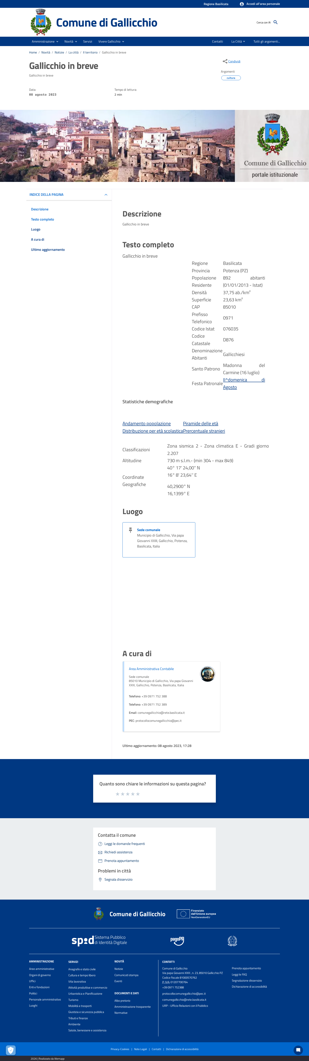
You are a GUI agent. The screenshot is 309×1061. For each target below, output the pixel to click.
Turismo (73, 1000)
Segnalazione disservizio (247, 980)
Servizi (73, 962)
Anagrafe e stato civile (82, 969)
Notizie (59, 52)
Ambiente (74, 1024)
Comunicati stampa (126, 975)
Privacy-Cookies (120, 1049)
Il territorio (90, 52)
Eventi (118, 981)
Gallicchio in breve (114, 52)
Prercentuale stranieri (204, 430)
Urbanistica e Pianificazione (85, 993)
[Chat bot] (298, 1050)
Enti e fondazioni (39, 987)
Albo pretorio (122, 1000)
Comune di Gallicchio (106, 22)
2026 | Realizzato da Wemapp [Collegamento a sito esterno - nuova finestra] (47, 1059)
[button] (259, 4)
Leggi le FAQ (239, 974)
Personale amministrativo (45, 999)
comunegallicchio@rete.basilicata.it (184, 999)
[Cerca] (275, 22)
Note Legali (140, 1049)
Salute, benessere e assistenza (87, 1030)
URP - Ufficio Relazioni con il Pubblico (185, 1005)
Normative (121, 1012)
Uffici (32, 981)
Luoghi (33, 1005)
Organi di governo (40, 975)
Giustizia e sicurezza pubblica (86, 1012)
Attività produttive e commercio (87, 987)
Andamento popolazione (146, 423)
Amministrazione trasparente (132, 1006)
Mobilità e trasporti (80, 1006)
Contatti (168, 962)
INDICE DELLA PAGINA (46, 194)
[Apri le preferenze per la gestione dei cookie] (11, 1050)
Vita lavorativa (77, 981)
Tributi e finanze (78, 1018)
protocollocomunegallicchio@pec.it (184, 993)
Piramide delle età (200, 423)
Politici (33, 993)
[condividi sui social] (231, 61)
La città (74, 52)
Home (33, 52)
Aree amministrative (41, 969)
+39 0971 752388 (173, 987)
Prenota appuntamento (246, 968)
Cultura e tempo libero (82, 975)
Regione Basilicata (216, 4)
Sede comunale (148, 529)
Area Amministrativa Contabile (151, 668)
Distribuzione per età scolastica (152, 430)
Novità (45, 52)
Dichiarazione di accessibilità (249, 986)
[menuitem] (218, 41)
